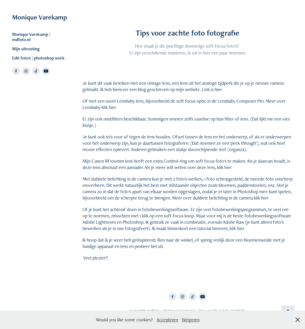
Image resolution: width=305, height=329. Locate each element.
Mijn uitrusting (26, 49)
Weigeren (191, 320)
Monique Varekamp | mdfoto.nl (31, 36)
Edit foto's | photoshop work (38, 58)
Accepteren (167, 320)
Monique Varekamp (39, 17)
